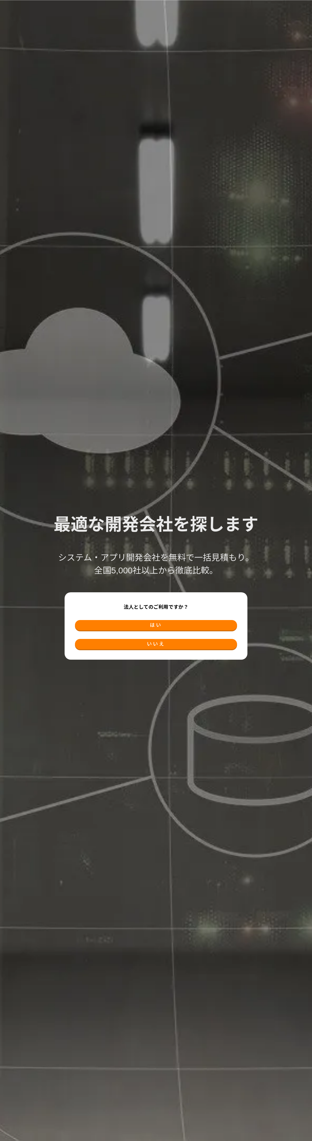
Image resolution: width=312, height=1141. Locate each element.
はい (156, 622)
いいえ (156, 647)
